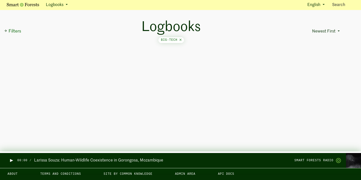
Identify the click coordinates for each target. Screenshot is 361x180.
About (13, 174)
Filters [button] (12, 31)
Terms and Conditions (60, 174)
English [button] (314, 5)
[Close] (180, 40)
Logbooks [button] (55, 5)
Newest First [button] (324, 32)
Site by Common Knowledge (128, 174)
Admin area (185, 174)
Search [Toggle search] (343, 4)
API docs (226, 174)
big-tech (171, 40)
